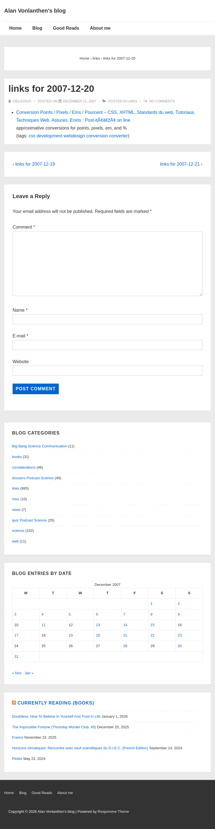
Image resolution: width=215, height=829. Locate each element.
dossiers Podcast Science (33, 478)
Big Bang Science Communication (39, 446)
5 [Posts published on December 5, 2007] (70, 614)
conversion (97, 135)
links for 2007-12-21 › (181, 164)
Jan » (29, 673)
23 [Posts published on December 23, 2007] (180, 635)
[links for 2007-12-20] (79, 101)
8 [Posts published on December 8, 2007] (151, 614)
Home (15, 28)
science (18, 531)
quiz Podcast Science (29, 520)
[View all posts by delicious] (20, 101)
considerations (24, 467)
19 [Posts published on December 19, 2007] (71, 635)
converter (118, 135)
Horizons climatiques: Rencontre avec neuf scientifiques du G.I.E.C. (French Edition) (80, 748)
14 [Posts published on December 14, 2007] (125, 625)
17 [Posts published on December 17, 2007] (16, 635)
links (132, 101)
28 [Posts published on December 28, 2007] (125, 646)
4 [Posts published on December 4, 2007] (42, 614)
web (15, 541)
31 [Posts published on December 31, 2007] (16, 656)
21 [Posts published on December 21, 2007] (125, 635)
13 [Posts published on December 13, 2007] (98, 625)
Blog (37, 28)
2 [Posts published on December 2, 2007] (179, 604)
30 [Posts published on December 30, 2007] (180, 646)
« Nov (17, 673)
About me (100, 28)
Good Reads (66, 28)
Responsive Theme (113, 811)
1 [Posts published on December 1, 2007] (151, 604)
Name (19, 310)
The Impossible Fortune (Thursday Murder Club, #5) (54, 727)
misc (16, 499)
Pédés (17, 759)
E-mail (19, 336)
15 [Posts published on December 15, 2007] (152, 625)
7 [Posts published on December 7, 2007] (124, 614)
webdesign (74, 135)
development (49, 135)
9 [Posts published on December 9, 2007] (179, 614)
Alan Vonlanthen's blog (35, 11)
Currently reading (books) (55, 703)
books (17, 457)
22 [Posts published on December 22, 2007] (152, 635)
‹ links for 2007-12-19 (34, 164)
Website (21, 361)
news (16, 510)
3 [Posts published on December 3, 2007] (15, 614)
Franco (17, 737)
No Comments (162, 101)
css (32, 135)
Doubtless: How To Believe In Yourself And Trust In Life (56, 716)
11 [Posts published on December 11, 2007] (43, 625)
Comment (24, 227)
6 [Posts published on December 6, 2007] (97, 614)
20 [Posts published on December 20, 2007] (98, 635)
